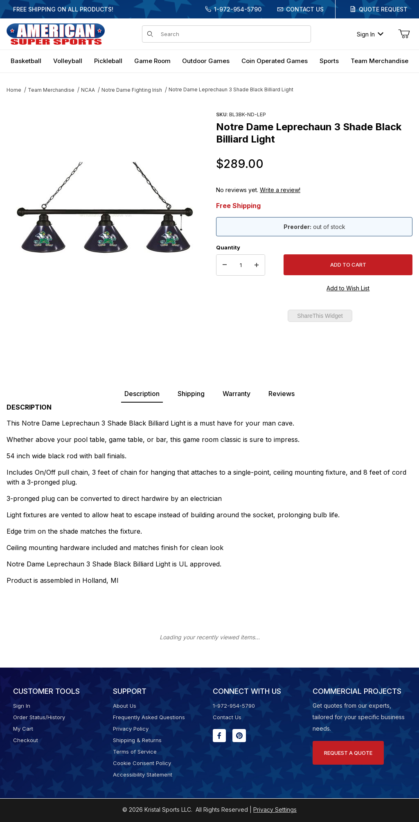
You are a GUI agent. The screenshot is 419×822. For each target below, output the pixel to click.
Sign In (370, 34)
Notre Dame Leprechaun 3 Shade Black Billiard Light (231, 89)
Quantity (228, 247)
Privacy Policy (131, 728)
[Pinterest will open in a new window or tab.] (239, 735)
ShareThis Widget (319, 315)
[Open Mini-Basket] (403, 34)
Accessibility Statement (142, 774)
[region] (105, 326)
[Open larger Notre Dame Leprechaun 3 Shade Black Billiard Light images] (105, 207)
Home (14, 90)
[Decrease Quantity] (224, 265)
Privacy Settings (275, 809)
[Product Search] (233, 34)
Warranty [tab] (236, 393)
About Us (124, 705)
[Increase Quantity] (256, 265)
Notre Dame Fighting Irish (131, 90)
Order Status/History (39, 717)
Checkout (25, 740)
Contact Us (305, 9)
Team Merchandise (51, 90)
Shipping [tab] (191, 393)
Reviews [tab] (281, 393)
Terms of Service (135, 751)
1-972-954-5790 (237, 9)
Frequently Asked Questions (149, 717)
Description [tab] (142, 393)
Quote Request (383, 9)
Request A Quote (348, 753)
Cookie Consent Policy (142, 763)
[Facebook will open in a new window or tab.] (219, 735)
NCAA (88, 90)
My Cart (23, 728)
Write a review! (280, 189)
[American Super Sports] (56, 33)
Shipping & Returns (137, 740)
